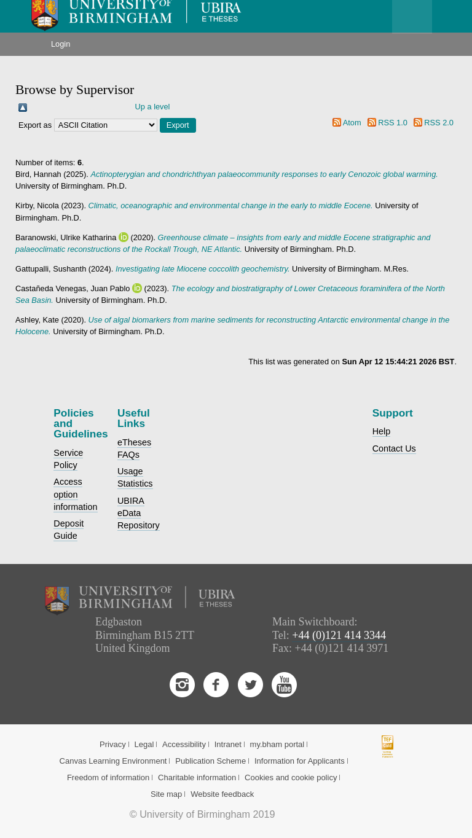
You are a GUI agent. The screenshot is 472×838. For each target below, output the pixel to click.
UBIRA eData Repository (138, 513)
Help (381, 431)
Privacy (113, 744)
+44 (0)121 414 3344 (339, 635)
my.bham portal (277, 744)
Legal (144, 744)
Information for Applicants (299, 761)
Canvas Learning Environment (113, 761)
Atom (352, 122)
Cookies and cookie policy (291, 777)
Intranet (228, 744)
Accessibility (184, 744)
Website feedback (222, 794)
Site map (166, 794)
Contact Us (394, 448)
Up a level (152, 106)
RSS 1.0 (392, 122)
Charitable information (197, 777)
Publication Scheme (210, 761)
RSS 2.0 (439, 122)
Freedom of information (108, 777)
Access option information (75, 494)
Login (60, 44)
